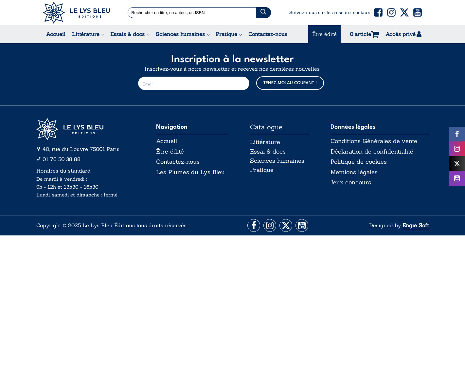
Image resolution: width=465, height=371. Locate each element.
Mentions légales (354, 172)
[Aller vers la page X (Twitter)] (286, 225)
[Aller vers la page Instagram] (269, 225)
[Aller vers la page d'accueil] (85, 129)
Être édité (324, 34)
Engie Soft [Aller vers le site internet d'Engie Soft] (415, 225)
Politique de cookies (359, 162)
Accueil (55, 34)
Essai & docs (268, 151)
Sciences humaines (180, 34)
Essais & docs (127, 34)
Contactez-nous (267, 34)
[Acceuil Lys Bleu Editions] (76, 12)
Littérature (85, 34)
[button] (378, 12)
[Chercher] (263, 12)
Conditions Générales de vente (374, 141)
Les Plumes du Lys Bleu (190, 172)
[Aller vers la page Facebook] (252, 225)
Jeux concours (351, 182)
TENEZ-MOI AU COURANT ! (290, 83)
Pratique (226, 34)
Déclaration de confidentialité (372, 151)
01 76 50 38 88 (61, 159)
